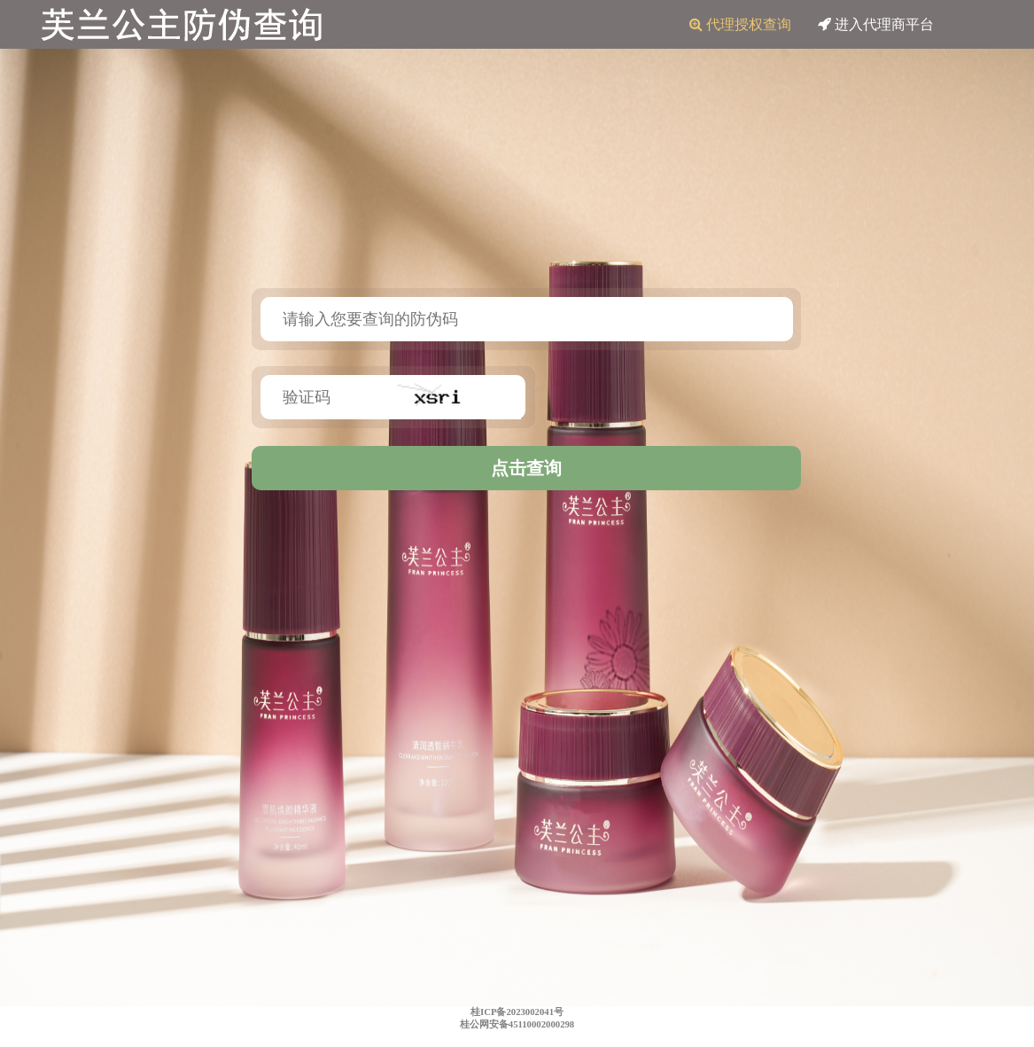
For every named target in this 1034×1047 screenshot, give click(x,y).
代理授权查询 (740, 24)
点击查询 (526, 468)
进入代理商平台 (876, 24)
